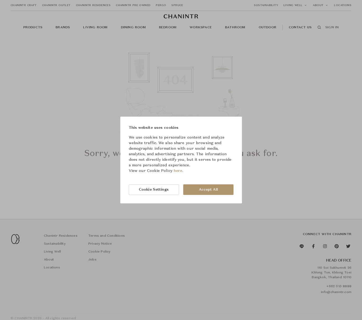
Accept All (208, 189)
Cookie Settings (154, 189)
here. (179, 171)
